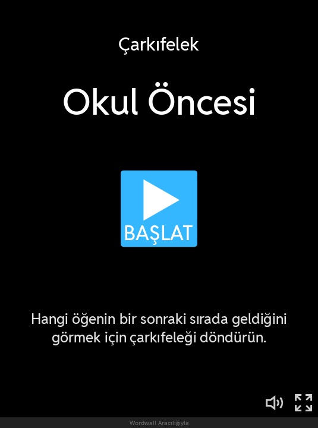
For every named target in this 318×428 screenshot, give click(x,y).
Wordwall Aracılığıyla (159, 422)
